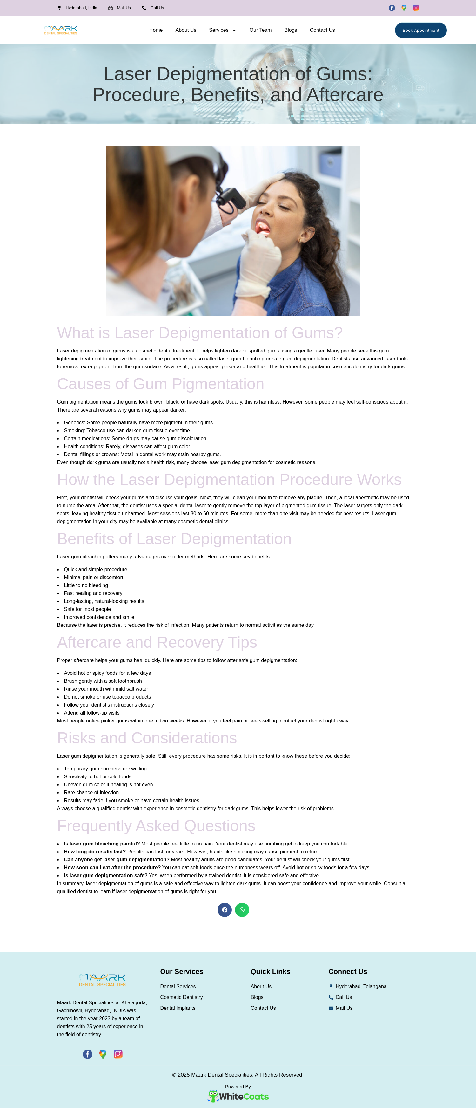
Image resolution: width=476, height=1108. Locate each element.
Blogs (291, 30)
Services (223, 30)
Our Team (261, 30)
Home (156, 30)
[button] (225, 910)
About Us (185, 30)
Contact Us (322, 30)
